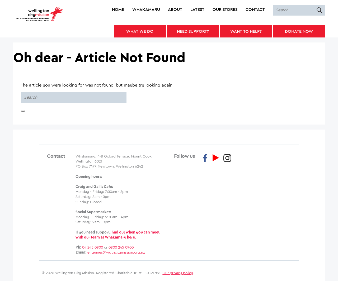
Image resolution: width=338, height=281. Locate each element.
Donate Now (299, 32)
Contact (255, 10)
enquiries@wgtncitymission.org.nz (116, 252)
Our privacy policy (177, 273)
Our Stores (225, 10)
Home (118, 10)
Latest (197, 10)
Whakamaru (146, 10)
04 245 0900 (93, 247)
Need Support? (193, 32)
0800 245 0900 (121, 247)
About (175, 10)
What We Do (139, 32)
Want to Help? (246, 32)
